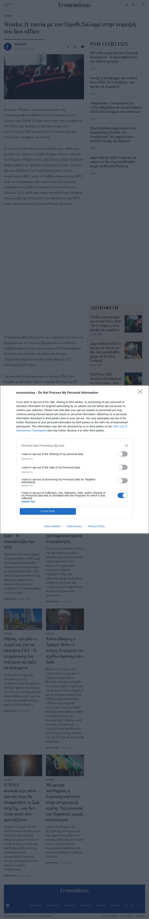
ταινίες (27, 446)
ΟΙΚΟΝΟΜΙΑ (36, 905)
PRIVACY (140, 916)
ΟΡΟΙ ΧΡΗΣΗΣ (110, 916)
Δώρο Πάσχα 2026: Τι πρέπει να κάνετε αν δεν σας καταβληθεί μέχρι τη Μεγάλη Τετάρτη (113, 162)
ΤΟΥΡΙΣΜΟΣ (85, 905)
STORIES (114, 905)
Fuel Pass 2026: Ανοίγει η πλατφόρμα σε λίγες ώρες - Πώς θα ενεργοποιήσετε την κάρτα (105, 383)
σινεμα (41, 446)
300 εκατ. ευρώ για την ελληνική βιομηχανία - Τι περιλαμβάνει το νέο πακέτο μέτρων (113, 57)
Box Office (12, 446)
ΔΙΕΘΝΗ (8, 15)
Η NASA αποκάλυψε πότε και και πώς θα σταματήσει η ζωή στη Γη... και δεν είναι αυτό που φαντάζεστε (21, 802)
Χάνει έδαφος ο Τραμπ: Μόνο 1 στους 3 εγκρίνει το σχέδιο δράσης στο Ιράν (64, 650)
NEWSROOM (21, 44)
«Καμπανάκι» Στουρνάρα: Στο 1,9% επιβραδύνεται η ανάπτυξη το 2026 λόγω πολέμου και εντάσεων (116, 107)
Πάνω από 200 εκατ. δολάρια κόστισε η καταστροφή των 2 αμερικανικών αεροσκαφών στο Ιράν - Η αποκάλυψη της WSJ (22, 524)
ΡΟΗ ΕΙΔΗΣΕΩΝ (109, 44)
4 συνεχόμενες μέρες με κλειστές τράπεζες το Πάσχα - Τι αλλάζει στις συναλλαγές (106, 413)
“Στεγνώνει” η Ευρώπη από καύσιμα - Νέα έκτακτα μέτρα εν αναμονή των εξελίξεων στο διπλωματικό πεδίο (104, 483)
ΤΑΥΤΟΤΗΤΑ (126, 916)
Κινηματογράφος (61, 446)
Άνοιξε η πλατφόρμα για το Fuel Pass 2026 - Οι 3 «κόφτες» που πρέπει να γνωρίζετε (113, 82)
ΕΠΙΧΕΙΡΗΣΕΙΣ (53, 905)
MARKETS (70, 905)
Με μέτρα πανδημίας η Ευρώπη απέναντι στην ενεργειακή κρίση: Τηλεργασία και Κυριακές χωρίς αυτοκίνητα (64, 802)
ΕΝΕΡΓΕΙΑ (101, 905)
